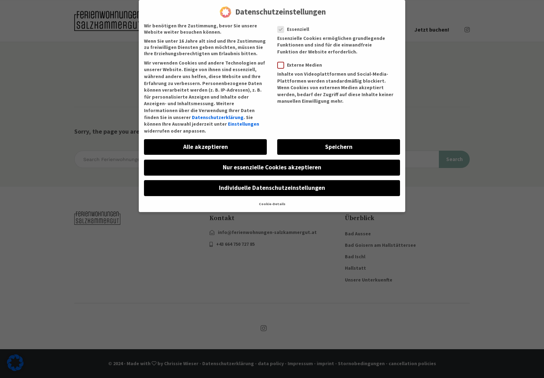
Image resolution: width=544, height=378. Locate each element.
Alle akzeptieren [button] (205, 141)
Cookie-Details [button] (272, 198)
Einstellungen (243, 119)
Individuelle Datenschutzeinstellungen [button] (272, 182)
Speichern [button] (338, 141)
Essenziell (295, 24)
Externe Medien (301, 60)
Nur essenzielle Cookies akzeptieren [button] (272, 162)
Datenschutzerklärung (218, 112)
